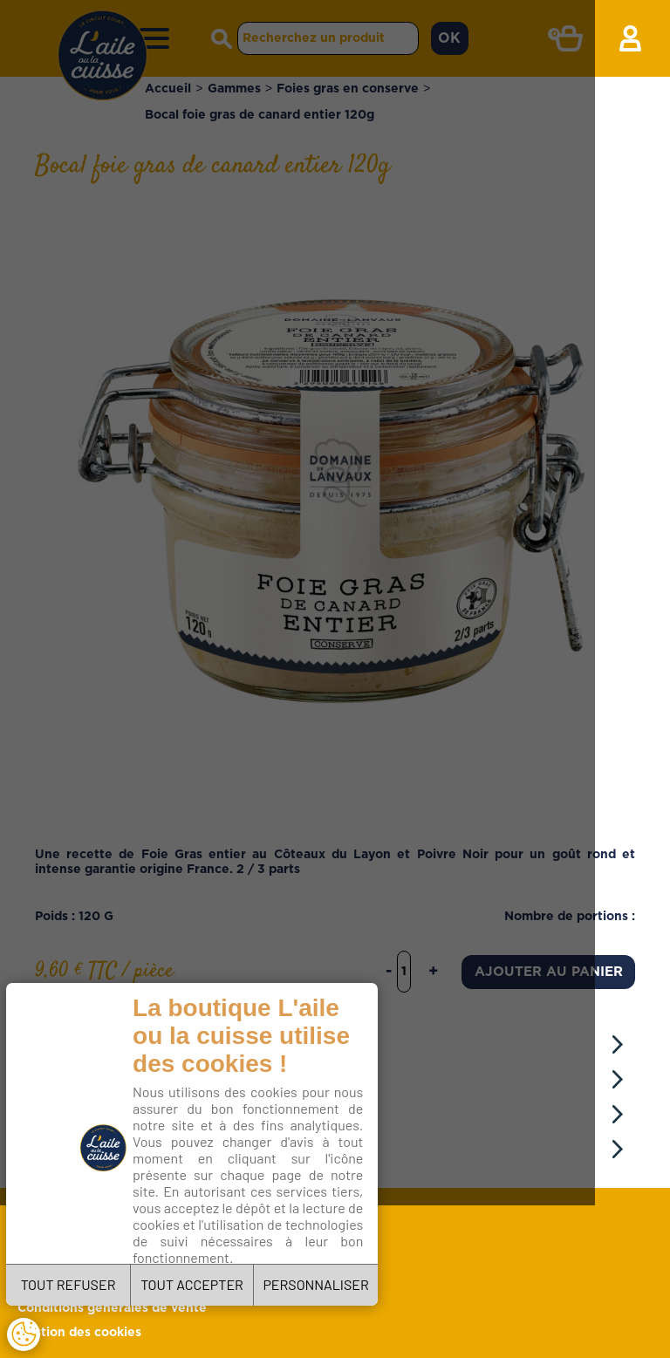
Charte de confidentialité (224, 1229)
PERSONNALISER (355, 1278)
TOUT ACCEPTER (216, 1278)
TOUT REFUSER (77, 1278)
